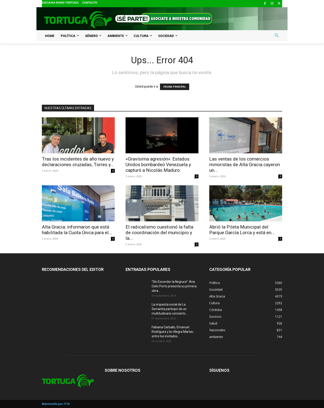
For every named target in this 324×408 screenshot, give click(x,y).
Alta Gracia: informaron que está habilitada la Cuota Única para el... (77, 229)
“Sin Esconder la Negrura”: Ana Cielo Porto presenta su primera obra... (174, 286)
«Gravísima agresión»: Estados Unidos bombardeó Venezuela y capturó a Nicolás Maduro (158, 164)
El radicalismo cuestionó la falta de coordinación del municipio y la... (159, 232)
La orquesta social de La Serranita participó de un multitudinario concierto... (169, 309)
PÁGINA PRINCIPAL (174, 86)
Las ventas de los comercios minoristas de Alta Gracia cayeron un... (244, 164)
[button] (276, 35)
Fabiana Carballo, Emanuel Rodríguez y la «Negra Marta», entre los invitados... (173, 331)
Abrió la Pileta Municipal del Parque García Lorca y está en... (242, 229)
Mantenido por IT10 (56, 404)
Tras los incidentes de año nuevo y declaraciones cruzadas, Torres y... (78, 161)
